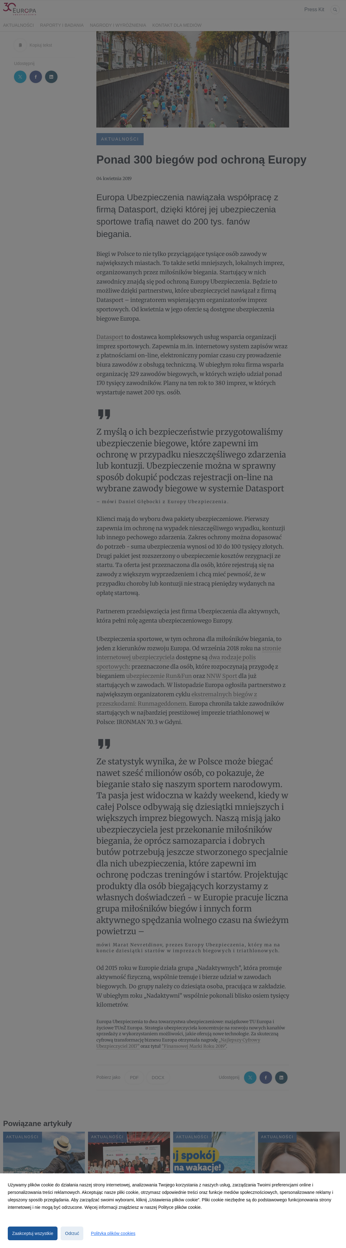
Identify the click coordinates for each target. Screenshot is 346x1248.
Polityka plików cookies (113, 1233)
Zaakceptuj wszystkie (32, 1233)
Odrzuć (72, 1233)
